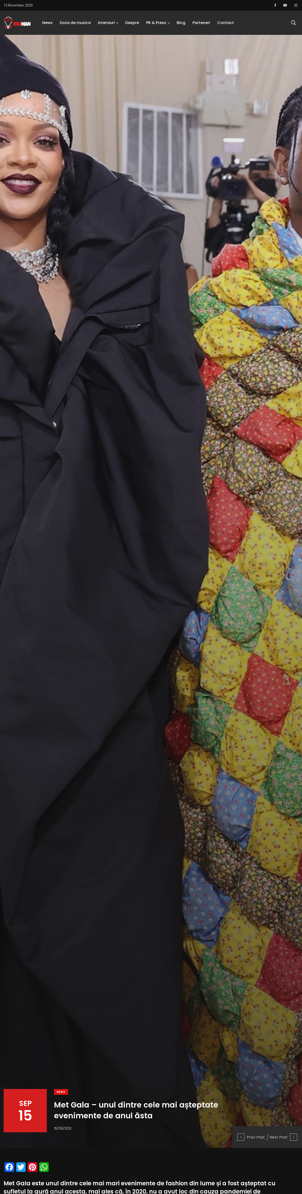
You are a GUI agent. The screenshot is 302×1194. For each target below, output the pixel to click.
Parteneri (201, 22)
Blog (181, 22)
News (47, 22)
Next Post (283, 1137)
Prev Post (251, 1137)
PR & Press (156, 22)
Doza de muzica (75, 22)
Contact (225, 22)
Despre (132, 22)
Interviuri (106, 22)
